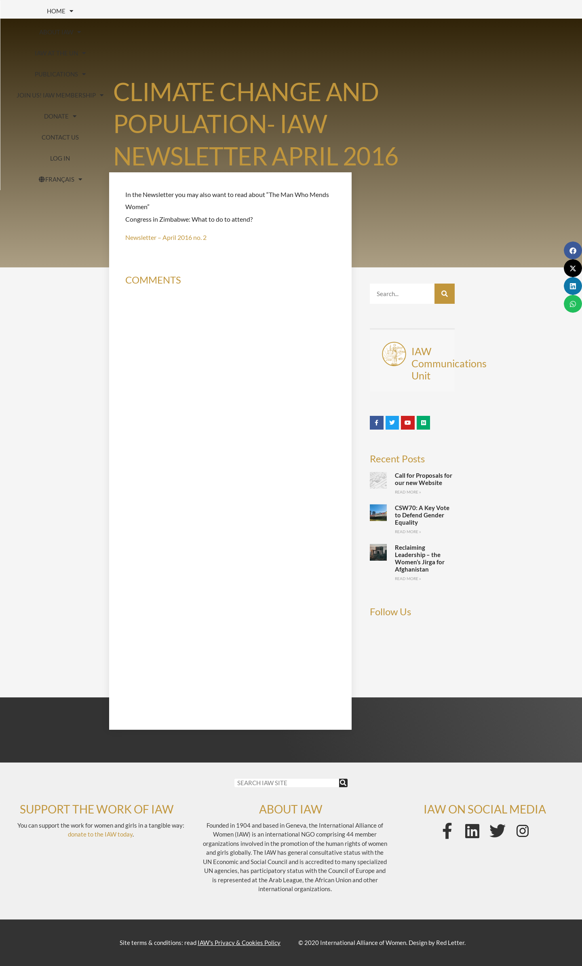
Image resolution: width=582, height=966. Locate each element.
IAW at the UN (188, 11)
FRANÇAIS (317, 32)
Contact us (535, 11)
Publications (272, 11)
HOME (42, 11)
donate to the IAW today (100, 834)
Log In (252, 32)
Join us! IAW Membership (374, 11)
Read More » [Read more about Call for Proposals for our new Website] (408, 491)
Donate (467, 11)
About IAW (109, 11)
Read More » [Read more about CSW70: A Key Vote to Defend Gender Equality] (408, 531)
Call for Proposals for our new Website (423, 479)
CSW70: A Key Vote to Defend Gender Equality (422, 515)
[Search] (444, 294)
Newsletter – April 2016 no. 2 (166, 237)
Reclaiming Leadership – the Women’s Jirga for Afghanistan (420, 558)
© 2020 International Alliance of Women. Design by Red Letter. (382, 942)
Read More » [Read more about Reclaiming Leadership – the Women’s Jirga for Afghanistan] (408, 578)
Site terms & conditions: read (200, 942)
